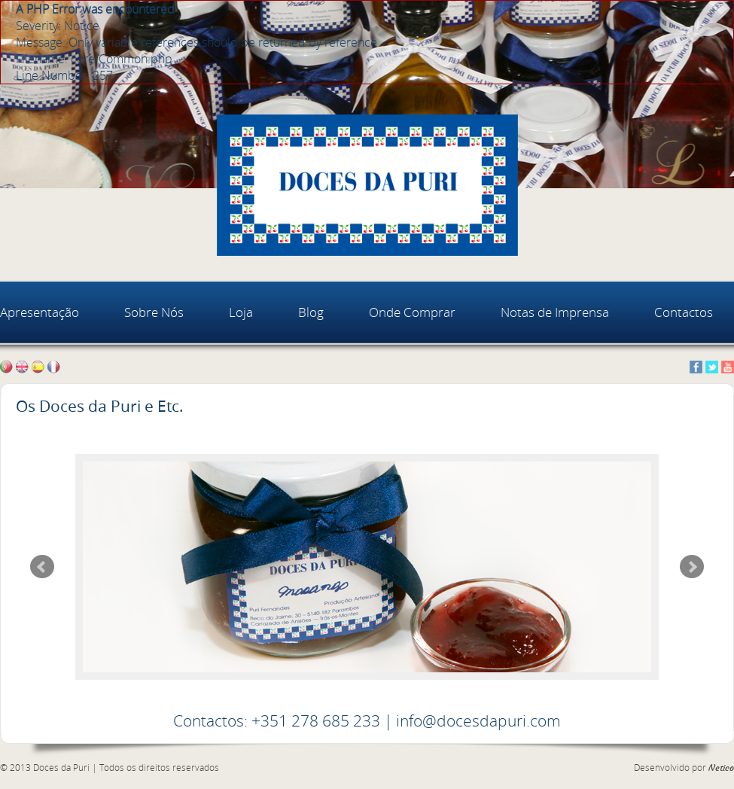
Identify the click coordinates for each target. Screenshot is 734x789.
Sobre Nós (154, 312)
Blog (311, 312)
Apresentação (39, 312)
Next (692, 567)
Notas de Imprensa (555, 312)
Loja (241, 312)
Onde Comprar (412, 312)
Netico (721, 768)
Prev (42, 567)
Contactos (683, 312)
